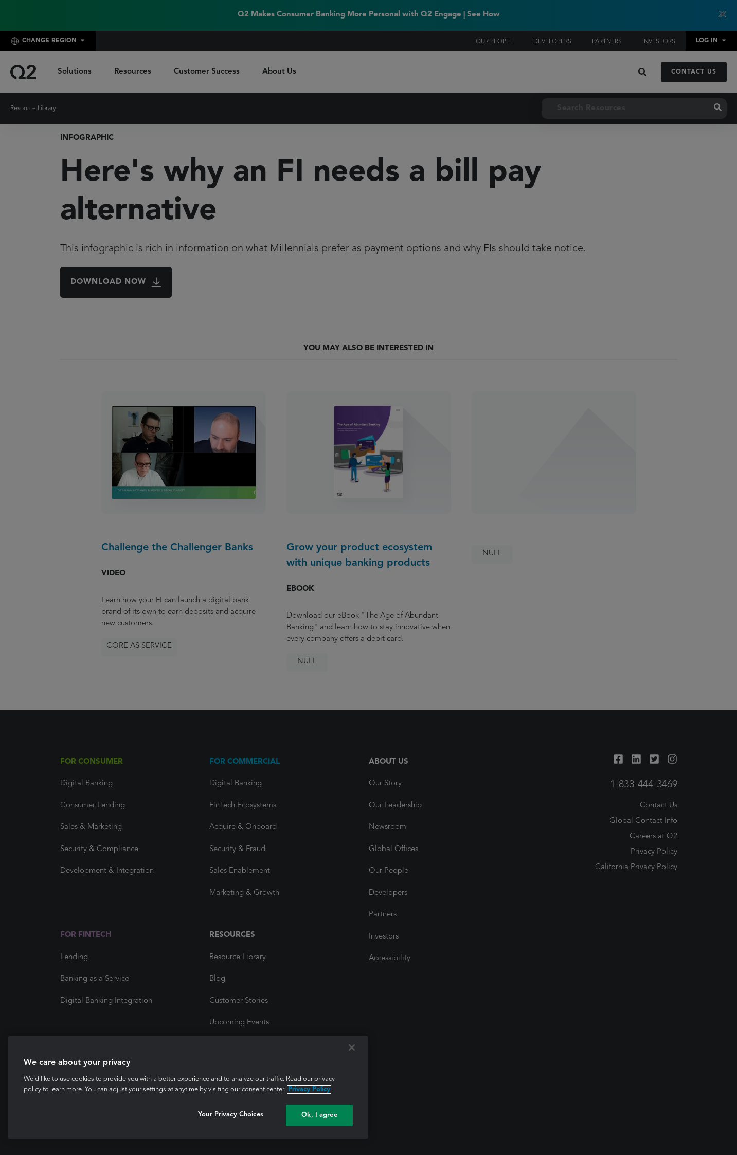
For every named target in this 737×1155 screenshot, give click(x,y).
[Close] (351, 1047)
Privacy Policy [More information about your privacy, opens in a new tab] (309, 1089)
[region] (188, 1087)
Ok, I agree (319, 1115)
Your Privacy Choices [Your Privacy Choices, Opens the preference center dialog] (230, 1114)
